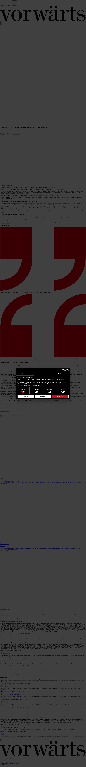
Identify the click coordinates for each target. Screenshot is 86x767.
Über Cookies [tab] (61, 373)
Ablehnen (26, 396)
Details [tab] (43, 373)
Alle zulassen (60, 396)
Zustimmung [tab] (25, 373)
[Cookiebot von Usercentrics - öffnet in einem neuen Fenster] (63, 370)
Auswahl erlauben (43, 396)
